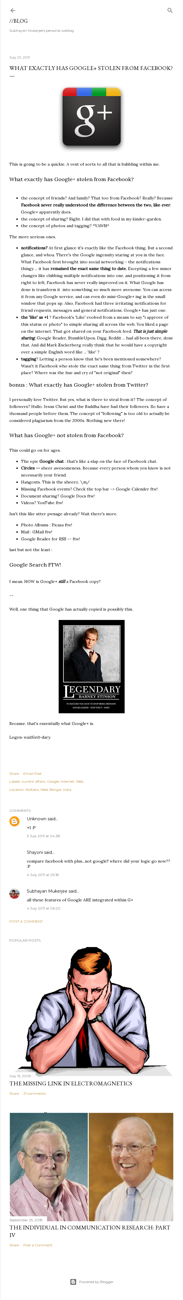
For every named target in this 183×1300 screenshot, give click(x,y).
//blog (18, 20)
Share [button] (14, 773)
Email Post (32, 773)
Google (53, 781)
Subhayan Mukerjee (47, 891)
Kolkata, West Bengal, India (48, 789)
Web (79, 781)
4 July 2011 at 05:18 (43, 874)
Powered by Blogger (92, 1281)
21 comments (34, 1093)
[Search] (170, 9)
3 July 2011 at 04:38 (43, 836)
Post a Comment (26, 921)
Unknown (36, 818)
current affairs (33, 781)
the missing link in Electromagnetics (70, 1083)
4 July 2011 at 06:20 (43, 908)
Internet (67, 781)
